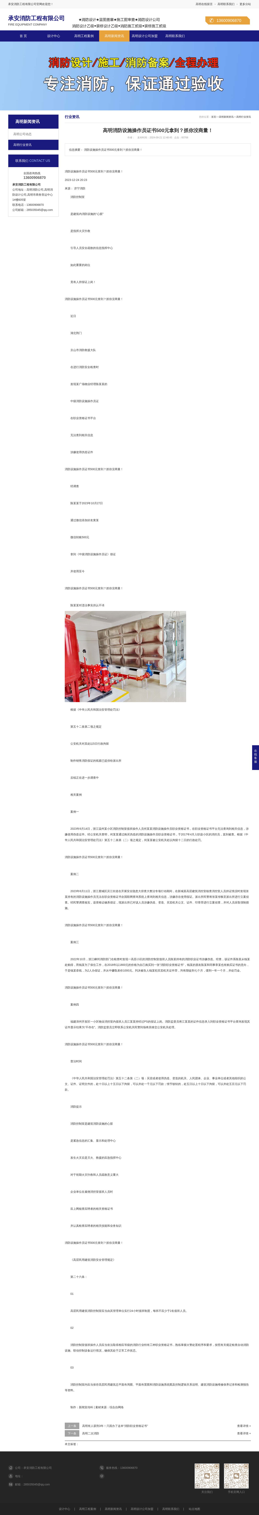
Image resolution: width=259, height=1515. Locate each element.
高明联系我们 (226, 4)
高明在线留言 (204, 4)
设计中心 (53, 36)
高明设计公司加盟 (145, 36)
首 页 (23, 36)
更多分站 (245, 4)
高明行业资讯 (22, 144)
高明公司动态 (22, 134)
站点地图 (194, 1509)
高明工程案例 (84, 36)
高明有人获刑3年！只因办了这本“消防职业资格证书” (115, 1425)
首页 (213, 116)
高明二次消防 (90, 1433)
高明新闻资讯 (114, 36)
